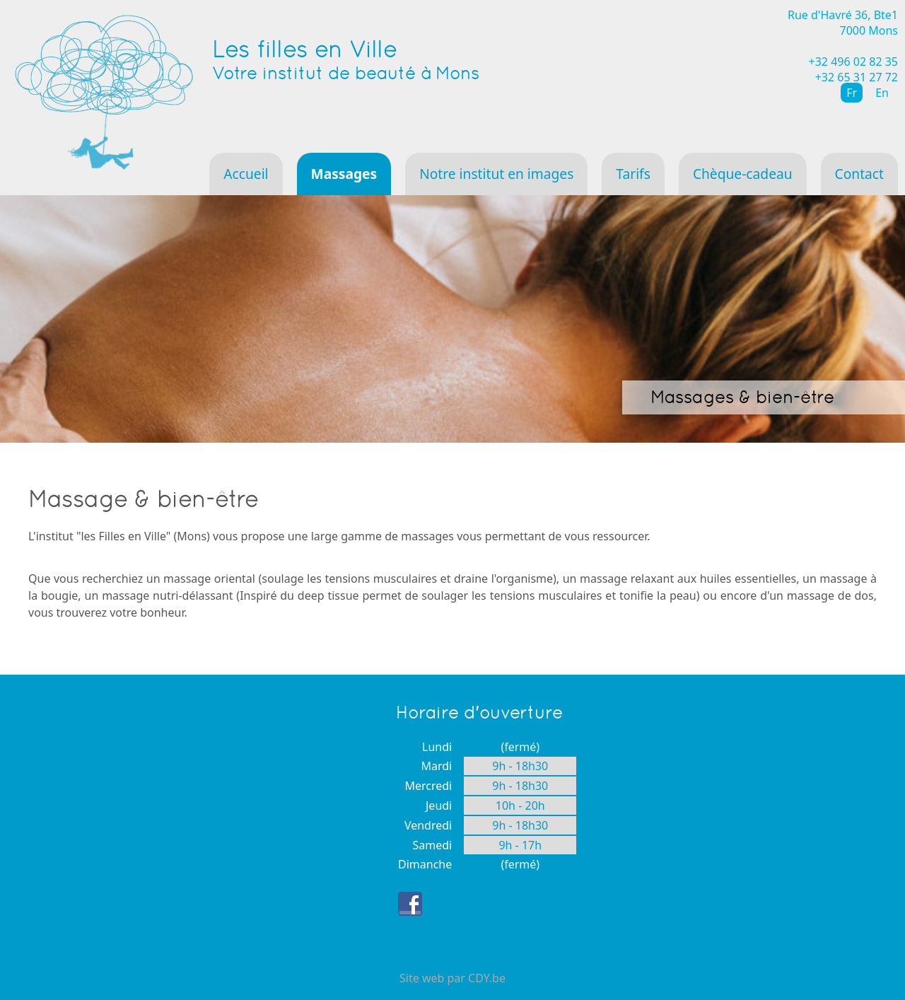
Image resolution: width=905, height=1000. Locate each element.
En (882, 92)
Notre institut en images (496, 173)
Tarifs (633, 173)
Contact (859, 173)
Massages (344, 173)
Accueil (245, 173)
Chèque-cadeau (743, 173)
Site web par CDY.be (452, 978)
